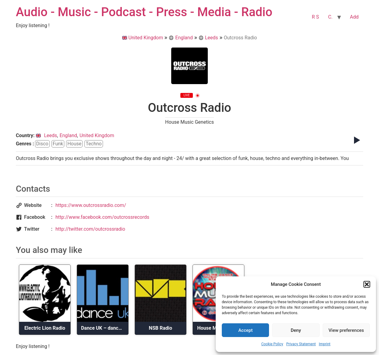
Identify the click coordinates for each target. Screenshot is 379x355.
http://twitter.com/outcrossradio (90, 229)
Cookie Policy (272, 344)
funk (58, 144)
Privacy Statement (301, 344)
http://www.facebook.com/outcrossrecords (102, 217)
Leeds (208, 38)
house (74, 144)
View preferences (346, 330)
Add (354, 17)
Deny (296, 330)
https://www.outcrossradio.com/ (90, 205)
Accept (245, 330)
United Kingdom (142, 38)
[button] (367, 284)
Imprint (324, 344)
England (181, 38)
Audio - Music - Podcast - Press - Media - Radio (144, 12)
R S (315, 17)
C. (330, 17)
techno (93, 144)
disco (42, 144)
